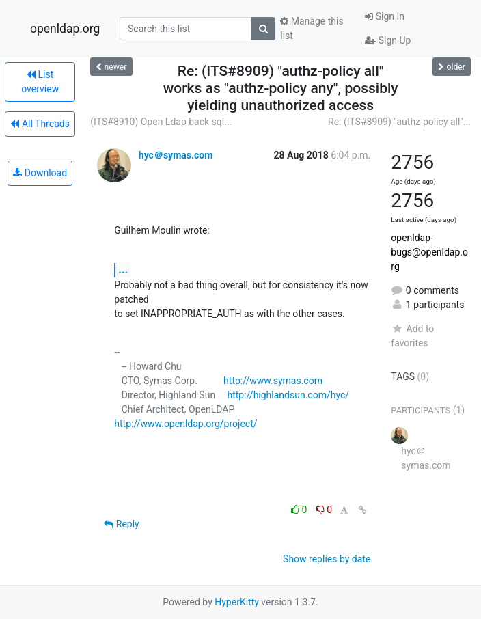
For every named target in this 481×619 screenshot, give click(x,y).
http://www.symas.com (272, 380)
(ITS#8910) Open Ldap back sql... (161, 121)
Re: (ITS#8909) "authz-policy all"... (399, 121)
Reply (121, 524)
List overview (40, 81)
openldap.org (65, 29)
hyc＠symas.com (176, 155)
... (123, 269)
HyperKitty (237, 601)
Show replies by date (326, 558)
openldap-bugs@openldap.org (429, 252)
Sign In (384, 16)
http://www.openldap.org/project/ (185, 423)
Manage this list (311, 28)
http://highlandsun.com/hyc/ (288, 394)
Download (40, 172)
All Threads (39, 123)
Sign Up (388, 40)
